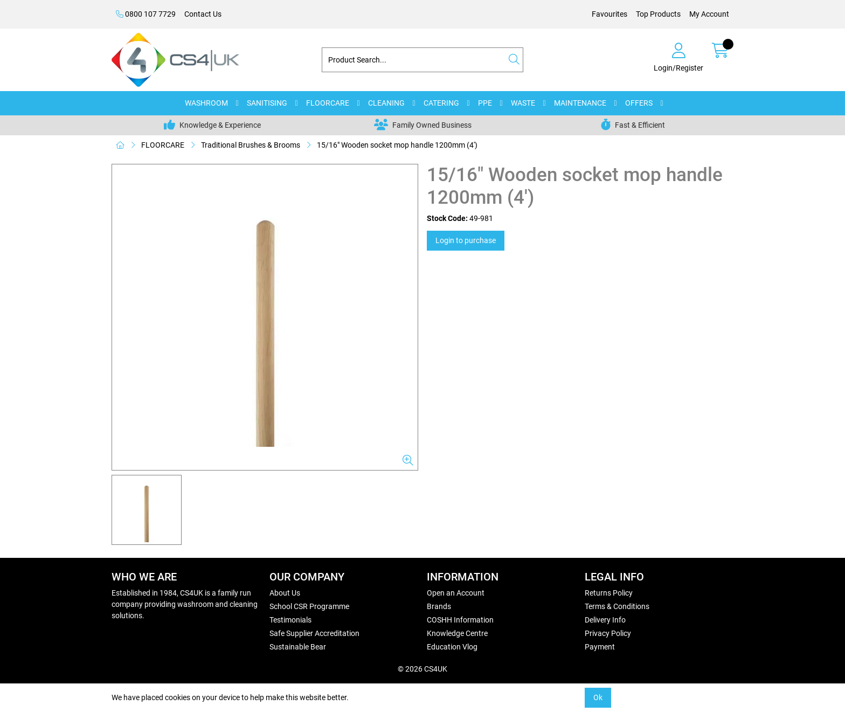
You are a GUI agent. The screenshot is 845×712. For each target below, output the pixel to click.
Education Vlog (452, 646)
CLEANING (386, 103)
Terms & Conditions (617, 606)
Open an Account (455, 593)
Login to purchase (465, 240)
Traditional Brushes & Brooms (250, 145)
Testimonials (290, 620)
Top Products (658, 14)
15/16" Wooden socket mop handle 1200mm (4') (397, 145)
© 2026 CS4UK (422, 669)
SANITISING (267, 103)
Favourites (609, 14)
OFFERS (639, 103)
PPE (485, 103)
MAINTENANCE (580, 103)
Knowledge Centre (457, 633)
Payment (600, 646)
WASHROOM (206, 103)
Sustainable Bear (297, 646)
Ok (597, 697)
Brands (439, 606)
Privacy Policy (608, 633)
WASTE (523, 103)
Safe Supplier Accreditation (314, 633)
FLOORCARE (327, 103)
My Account (709, 14)
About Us (284, 593)
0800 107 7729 (146, 14)
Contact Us (202, 14)
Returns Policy (609, 593)
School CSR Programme (309, 606)
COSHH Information (460, 620)
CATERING (441, 103)
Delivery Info (605, 620)
